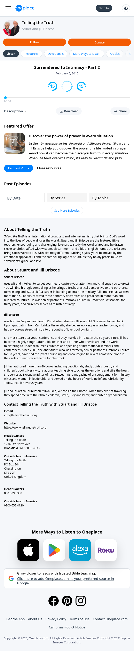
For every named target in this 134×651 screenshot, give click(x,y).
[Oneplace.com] (24, 8)
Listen (11, 54)
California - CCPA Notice (67, 627)
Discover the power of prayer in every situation (71, 135)
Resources (31, 54)
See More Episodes (67, 210)
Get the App (15, 619)
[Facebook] (53, 601)
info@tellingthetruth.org (20, 415)
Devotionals (56, 54)
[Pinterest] (67, 601)
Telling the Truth (38, 22)
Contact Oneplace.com (110, 619)
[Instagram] (81, 601)
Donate (99, 42)
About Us (35, 619)
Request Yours (18, 168)
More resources (49, 168)
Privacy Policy (55, 619)
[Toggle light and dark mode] (126, 8)
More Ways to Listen (86, 54)
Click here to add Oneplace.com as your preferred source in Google (65, 580)
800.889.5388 (13, 493)
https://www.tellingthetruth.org (25, 427)
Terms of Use (79, 619)
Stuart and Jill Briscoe (38, 29)
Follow (34, 42)
